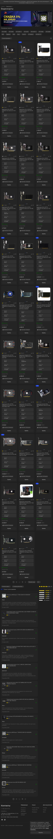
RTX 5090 (48, 31)
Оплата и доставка (23, 822)
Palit (14, 34)
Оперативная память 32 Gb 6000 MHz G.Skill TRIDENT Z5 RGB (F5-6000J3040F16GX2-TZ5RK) (21, 621)
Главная (3, 6)
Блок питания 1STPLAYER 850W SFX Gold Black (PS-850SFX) (20, 727)
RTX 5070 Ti (33, 31)
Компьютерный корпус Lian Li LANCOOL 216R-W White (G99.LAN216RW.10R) (20, 675)
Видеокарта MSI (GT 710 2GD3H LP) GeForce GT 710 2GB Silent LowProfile (43, 312)
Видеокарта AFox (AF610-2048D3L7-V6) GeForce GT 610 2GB (43, 162)
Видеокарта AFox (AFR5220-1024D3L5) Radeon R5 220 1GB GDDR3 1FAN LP (43, 112)
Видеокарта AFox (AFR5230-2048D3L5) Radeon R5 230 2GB (7, 162)
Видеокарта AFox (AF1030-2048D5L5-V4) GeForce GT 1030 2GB (9, 560)
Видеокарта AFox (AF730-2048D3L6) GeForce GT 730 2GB (26, 262)
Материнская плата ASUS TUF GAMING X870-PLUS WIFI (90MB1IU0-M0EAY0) (21, 693)
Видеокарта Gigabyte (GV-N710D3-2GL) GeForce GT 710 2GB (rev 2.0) (26, 363)
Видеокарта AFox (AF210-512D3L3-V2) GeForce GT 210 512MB (8, 62)
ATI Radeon (30, 34)
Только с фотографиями (10, 598)
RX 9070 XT (38, 34)
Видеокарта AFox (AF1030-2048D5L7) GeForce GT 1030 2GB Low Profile (43, 461)
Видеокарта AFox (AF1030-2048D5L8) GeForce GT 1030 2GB (9, 511)
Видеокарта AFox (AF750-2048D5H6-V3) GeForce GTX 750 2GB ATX (25, 412)
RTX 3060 (4, 31)
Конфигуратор (35, 819)
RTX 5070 (26, 31)
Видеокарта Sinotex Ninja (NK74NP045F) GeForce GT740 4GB (43, 412)
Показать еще (32, 590)
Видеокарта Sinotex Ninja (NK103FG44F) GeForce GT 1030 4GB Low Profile (26, 511)
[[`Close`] (51, 1)
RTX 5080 (41, 31)
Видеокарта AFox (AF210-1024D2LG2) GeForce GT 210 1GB (44, 62)
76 (22, 811)
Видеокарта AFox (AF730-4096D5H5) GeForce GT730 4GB (9, 461)
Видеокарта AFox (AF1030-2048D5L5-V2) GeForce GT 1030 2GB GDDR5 (43, 511)
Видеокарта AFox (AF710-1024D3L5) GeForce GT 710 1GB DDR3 (26, 213)
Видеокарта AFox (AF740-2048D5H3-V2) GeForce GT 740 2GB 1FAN (9, 363)
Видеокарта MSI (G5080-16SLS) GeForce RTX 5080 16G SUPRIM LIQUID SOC (20, 759)
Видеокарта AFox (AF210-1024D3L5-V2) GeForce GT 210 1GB (8, 111)
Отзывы (45, 819)
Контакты (23, 819)
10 (22, 590)
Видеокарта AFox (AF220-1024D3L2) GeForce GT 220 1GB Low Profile (26, 62)
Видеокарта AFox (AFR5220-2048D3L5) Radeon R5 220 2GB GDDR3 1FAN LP (26, 163)
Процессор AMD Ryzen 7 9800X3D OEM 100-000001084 (21, 777)
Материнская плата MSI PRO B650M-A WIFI (17, 794)
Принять (41, 832)
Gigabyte (8, 34)
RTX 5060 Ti (18, 31)
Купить (9, 87)
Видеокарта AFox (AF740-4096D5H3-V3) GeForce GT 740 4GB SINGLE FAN (9, 412)
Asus (18, 34)
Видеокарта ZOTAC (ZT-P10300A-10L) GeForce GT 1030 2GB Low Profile (25, 461)
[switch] (2, 597)
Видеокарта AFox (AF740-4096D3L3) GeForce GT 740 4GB (43, 363)
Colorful (24, 34)
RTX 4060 (11, 31)
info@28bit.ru (4, 823)
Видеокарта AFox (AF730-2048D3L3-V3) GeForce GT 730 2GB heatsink (43, 262)
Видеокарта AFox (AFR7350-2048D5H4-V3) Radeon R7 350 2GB (8, 312)
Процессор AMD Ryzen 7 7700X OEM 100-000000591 (20, 603)
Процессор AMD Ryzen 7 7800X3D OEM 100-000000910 (21, 744)
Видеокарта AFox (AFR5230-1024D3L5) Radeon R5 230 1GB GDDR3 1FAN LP (26, 112)
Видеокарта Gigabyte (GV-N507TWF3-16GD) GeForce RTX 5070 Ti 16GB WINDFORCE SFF (21, 656)
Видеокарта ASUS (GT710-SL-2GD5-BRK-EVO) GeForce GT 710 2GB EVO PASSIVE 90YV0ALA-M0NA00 (26, 312)
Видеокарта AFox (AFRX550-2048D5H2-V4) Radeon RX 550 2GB (25, 560)
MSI (3, 34)
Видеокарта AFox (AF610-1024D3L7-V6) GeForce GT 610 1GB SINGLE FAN (8, 213)
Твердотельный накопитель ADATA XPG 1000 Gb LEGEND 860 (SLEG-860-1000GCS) (21, 710)
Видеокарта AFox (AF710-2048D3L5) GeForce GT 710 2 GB (9, 262)
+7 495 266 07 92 (5, 820)
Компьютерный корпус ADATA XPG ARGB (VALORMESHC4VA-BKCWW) (17, 639)
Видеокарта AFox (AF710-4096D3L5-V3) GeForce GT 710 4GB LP (43, 213)
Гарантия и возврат (23, 826)
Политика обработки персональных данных (42, 837)
